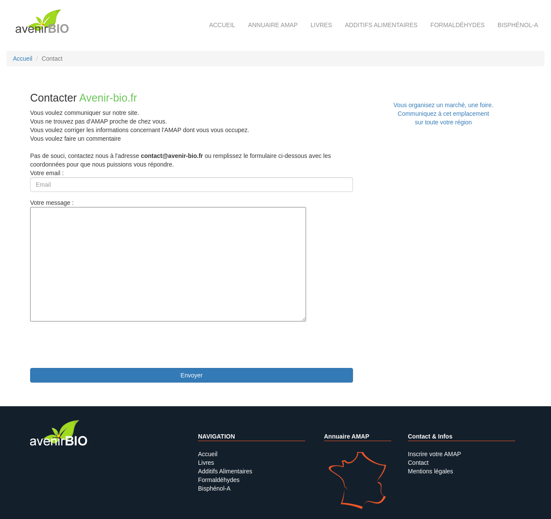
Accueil (222, 25)
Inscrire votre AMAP (434, 454)
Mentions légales (430, 471)
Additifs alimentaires (381, 25)
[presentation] (95, 344)
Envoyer (191, 375)
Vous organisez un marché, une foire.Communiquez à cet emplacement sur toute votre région (443, 114)
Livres (321, 25)
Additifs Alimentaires (225, 471)
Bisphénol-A (518, 25)
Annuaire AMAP (272, 25)
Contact (418, 462)
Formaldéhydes (457, 25)
